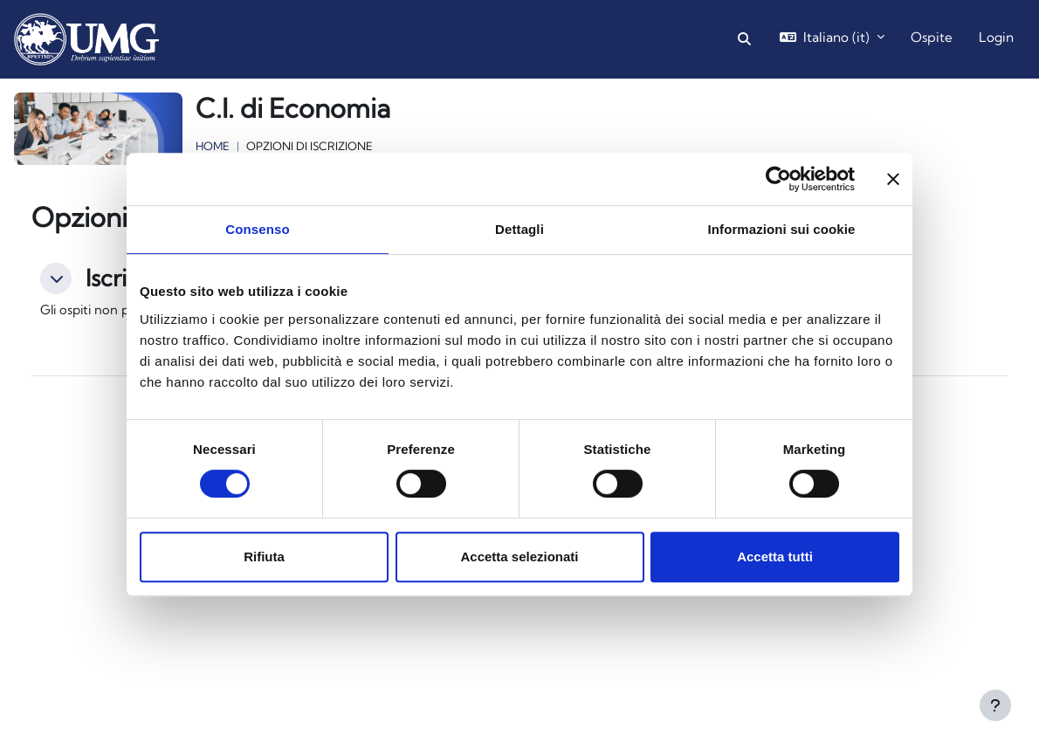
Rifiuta (264, 556)
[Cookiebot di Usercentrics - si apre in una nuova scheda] (778, 179)
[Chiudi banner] (893, 179)
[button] (744, 40)
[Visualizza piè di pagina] (995, 705)
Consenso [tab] (257, 229)
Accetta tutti (775, 556)
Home (213, 146)
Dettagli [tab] (519, 229)
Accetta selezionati (519, 556)
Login (996, 37)
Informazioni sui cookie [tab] (782, 229)
